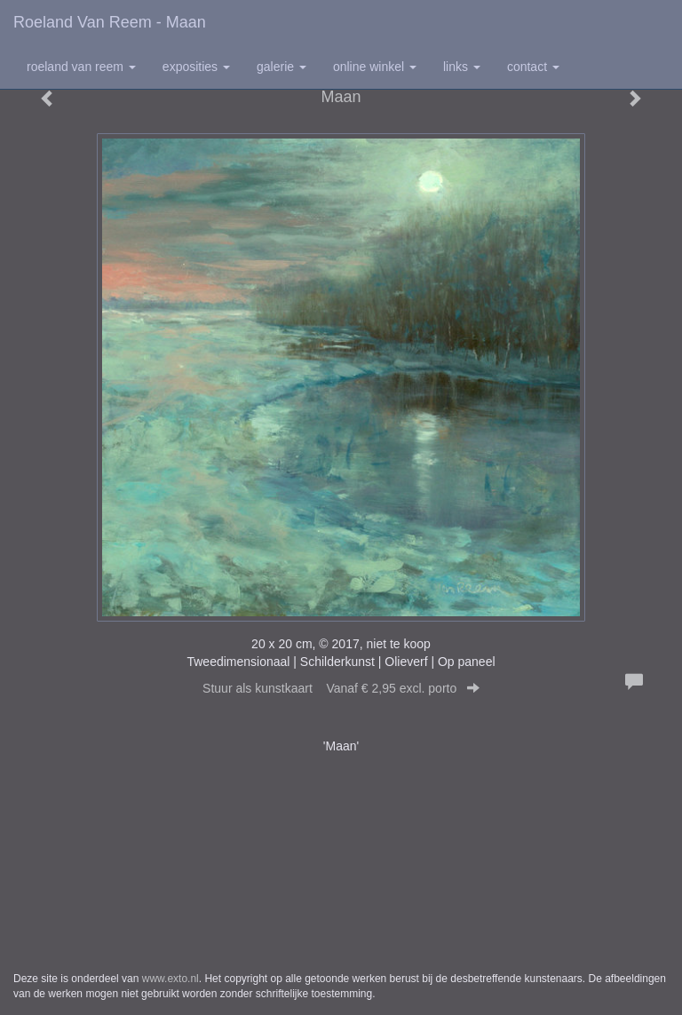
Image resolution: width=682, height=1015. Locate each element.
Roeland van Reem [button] (81, 66)
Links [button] (461, 66)
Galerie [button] (281, 66)
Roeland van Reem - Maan (109, 22)
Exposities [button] (196, 66)
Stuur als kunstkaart (341, 688)
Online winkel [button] (374, 66)
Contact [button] (533, 66)
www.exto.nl (170, 978)
